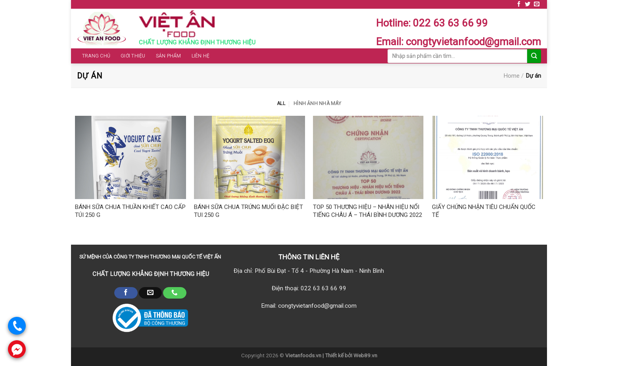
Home (511, 75)
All (281, 103)
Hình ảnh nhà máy (317, 103)
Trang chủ (96, 56)
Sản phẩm (168, 56)
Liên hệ (201, 56)
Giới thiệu (133, 56)
